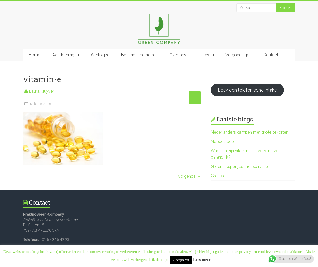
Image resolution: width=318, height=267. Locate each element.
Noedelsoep (222, 141)
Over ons (177, 54)
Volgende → (189, 176)
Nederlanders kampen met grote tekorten (249, 132)
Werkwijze (100, 54)
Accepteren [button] (181, 260)
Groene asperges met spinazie (239, 166)
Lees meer (201, 259)
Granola (218, 175)
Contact (270, 54)
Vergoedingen (238, 54)
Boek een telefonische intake (247, 90)
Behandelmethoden (139, 54)
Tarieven (206, 54)
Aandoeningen (65, 54)
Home (34, 54)
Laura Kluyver (41, 91)
